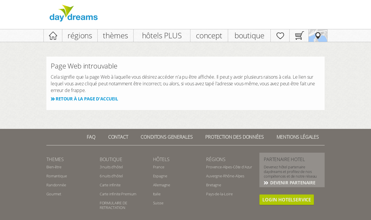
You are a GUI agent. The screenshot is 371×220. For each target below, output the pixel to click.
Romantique (56, 175)
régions (80, 35)
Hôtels (161, 159)
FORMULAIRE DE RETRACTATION (113, 205)
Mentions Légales (298, 137)
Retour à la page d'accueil (87, 99)
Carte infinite (110, 184)
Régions (215, 159)
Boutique (111, 159)
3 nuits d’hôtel (111, 166)
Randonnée (56, 184)
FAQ (91, 137)
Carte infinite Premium (118, 193)
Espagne (160, 175)
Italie (157, 193)
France (158, 166)
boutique (249, 35)
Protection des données (234, 137)
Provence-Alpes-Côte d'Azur (229, 166)
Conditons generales (166, 137)
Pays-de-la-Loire (219, 193)
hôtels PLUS (162, 35)
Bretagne (213, 184)
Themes (55, 159)
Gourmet (53, 193)
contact (118, 137)
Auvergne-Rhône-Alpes (225, 175)
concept (209, 35)
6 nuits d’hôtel (111, 175)
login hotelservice (286, 199)
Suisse (158, 202)
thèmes (115, 35)
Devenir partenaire (292, 182)
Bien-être (53, 166)
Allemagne (161, 184)
